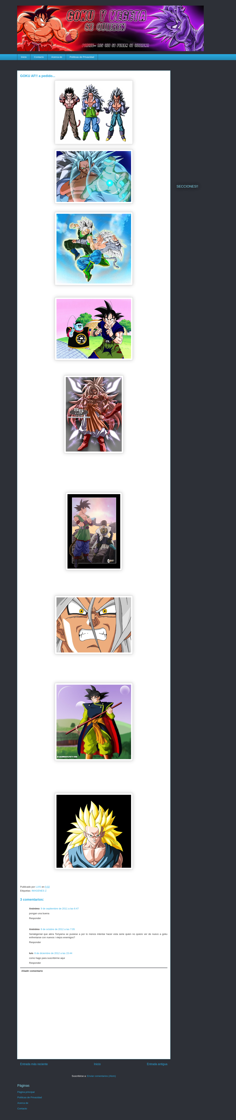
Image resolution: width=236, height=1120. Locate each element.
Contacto (39, 57)
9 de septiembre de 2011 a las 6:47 (60, 908)
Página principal (26, 1092)
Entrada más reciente (34, 1064)
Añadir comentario (32, 970)
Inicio (24, 57)
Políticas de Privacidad (82, 57)
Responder (35, 918)
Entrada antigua (157, 1064)
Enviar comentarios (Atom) (101, 1076)
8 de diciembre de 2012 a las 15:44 (53, 953)
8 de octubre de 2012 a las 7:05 (58, 929)
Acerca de (56, 57)
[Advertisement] (198, 120)
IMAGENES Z (39, 890)
